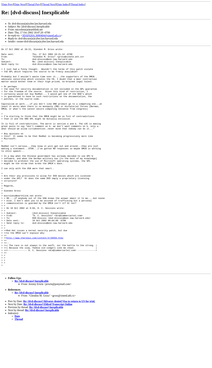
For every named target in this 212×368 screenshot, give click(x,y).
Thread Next (48, 4)
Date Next (20, 4)
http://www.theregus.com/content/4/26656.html (34, 276)
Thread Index (77, 4)
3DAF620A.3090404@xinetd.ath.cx (41, 35)
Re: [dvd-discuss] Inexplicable (32, 325)
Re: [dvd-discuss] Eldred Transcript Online (48, 348)
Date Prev (7, 4)
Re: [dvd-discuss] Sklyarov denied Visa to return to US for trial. (59, 346)
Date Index (63, 4)
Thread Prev (33, 4)
